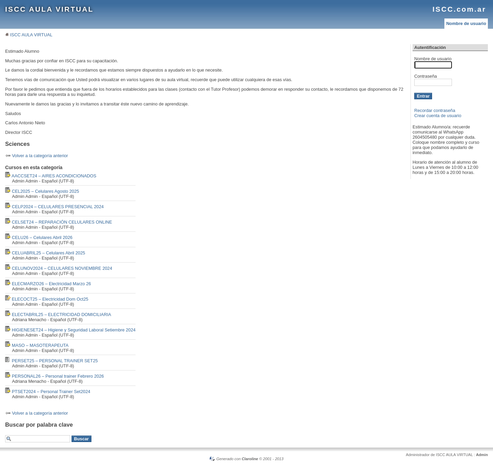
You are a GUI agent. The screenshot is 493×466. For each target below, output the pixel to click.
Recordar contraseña (434, 110)
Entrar (423, 96)
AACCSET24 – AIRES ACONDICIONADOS (54, 175)
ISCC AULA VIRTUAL (49, 9)
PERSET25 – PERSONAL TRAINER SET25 (55, 360)
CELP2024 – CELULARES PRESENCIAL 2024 (58, 206)
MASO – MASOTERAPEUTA (40, 345)
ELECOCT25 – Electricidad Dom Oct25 (50, 299)
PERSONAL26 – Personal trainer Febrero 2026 (58, 376)
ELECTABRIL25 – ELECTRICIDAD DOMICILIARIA (61, 314)
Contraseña (425, 76)
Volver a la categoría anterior (40, 155)
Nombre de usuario (466, 23)
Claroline (250, 459)
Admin (482, 455)
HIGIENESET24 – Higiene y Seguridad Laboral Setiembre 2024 (74, 329)
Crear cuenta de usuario (437, 115)
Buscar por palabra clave (39, 424)
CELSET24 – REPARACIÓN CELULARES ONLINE (62, 222)
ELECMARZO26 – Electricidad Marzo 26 (51, 283)
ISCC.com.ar (459, 9)
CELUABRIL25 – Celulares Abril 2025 (48, 252)
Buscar (81, 438)
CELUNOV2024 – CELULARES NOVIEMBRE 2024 (62, 268)
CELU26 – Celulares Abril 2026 (42, 237)
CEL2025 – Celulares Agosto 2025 (45, 191)
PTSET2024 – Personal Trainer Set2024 (51, 391)
